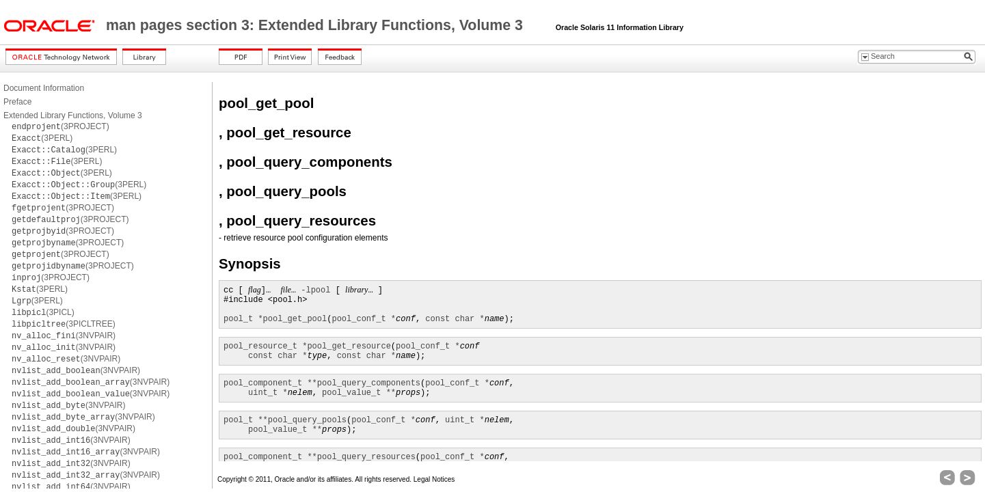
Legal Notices (434, 479)
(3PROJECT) (60, 126)
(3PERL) (42, 138)
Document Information (43, 88)
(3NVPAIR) (64, 335)
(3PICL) (43, 312)
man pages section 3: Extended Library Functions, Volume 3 (316, 25)
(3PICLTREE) (64, 324)
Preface (17, 102)
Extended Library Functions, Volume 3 (72, 115)
